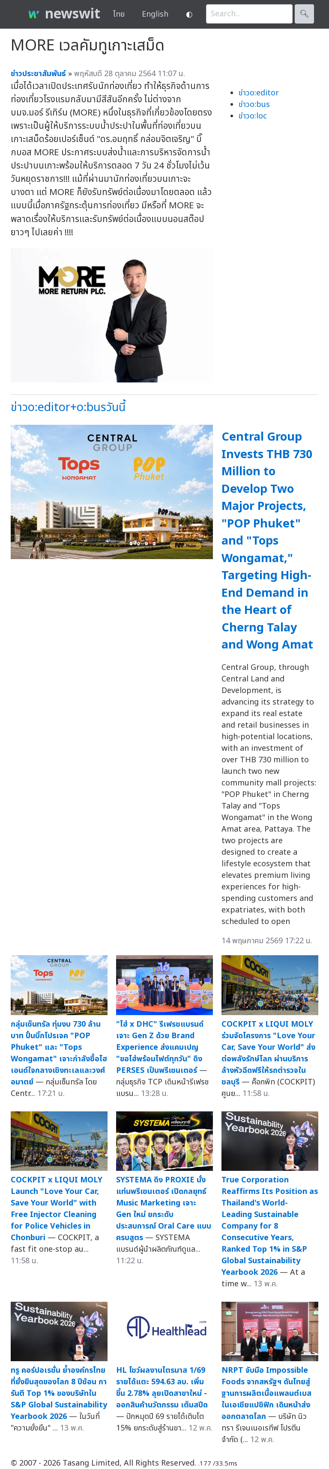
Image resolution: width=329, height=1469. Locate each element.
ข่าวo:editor (259, 93)
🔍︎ (304, 14)
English (155, 14)
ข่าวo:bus (254, 104)
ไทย (119, 14)
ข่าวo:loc (253, 116)
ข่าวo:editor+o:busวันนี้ (68, 407)
